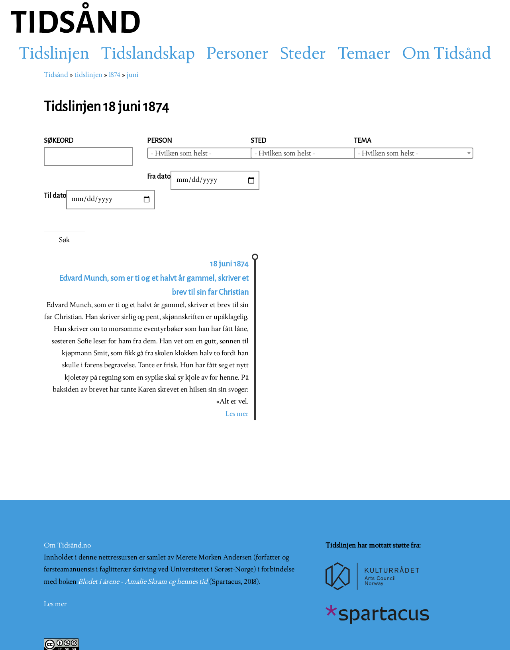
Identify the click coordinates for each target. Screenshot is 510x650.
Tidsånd (56, 75)
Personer (237, 54)
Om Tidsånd (446, 54)
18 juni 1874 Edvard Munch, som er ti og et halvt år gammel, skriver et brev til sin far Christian (154, 278)
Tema (362, 140)
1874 (114, 75)
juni (133, 75)
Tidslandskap (148, 54)
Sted (258, 140)
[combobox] (207, 153)
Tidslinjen (54, 54)
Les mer (237, 414)
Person (159, 140)
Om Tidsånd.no (67, 546)
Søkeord (58, 140)
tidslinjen (88, 75)
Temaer (363, 54)
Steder (303, 54)
